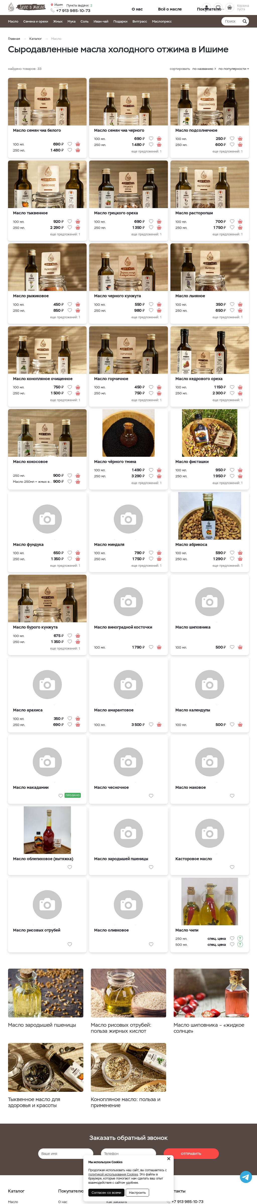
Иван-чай (101, 21)
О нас (130, 8)
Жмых (57, 21)
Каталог (35, 39)
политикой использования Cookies (113, 1174)
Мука (72, 21)
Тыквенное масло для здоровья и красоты (37, 1104)
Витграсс (140, 21)
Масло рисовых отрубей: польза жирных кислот (124, 1028)
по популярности (232, 68)
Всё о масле (149, 8)
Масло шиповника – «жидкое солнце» (200, 1028)
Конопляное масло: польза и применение (127, 1104)
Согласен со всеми (106, 1192)
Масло (13, 21)
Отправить (191, 1156)
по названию (202, 68)
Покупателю (173, 8)
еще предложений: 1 (146, 151)
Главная (14, 39)
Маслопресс (162, 21)
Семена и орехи (35, 21)
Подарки (120, 21)
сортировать (180, 68)
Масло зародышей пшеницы (45, 1025)
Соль (85, 21)
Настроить (137, 1192)
